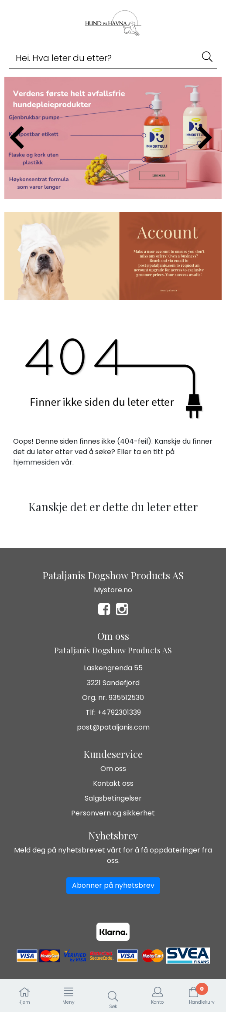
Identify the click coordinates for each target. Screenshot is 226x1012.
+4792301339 (119, 712)
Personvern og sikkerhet (113, 813)
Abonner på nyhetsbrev (113, 885)
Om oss (113, 769)
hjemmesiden (36, 462)
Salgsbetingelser (113, 798)
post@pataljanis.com (113, 727)
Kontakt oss (113, 783)
